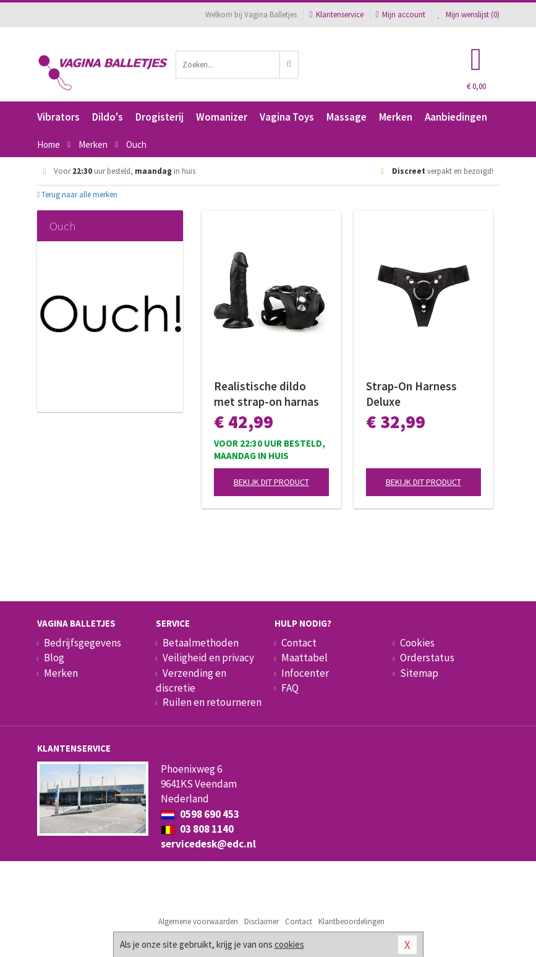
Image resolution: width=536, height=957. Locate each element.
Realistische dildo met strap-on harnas (266, 394)
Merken (395, 117)
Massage (346, 117)
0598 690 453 (200, 814)
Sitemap (419, 673)
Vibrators (58, 117)
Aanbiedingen (456, 117)
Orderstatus (427, 657)
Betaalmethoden (201, 643)
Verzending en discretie (191, 680)
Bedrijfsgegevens (82, 643)
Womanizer (221, 117)
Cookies (417, 643)
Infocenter (305, 673)
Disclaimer (261, 921)
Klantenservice (336, 14)
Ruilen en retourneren (212, 702)
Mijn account (400, 14)
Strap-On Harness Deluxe (411, 394)
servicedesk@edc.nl (208, 844)
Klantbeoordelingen (351, 921)
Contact (299, 643)
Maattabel (304, 657)
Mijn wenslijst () (469, 14)
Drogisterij (159, 117)
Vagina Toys (287, 117)
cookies (289, 944)
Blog (54, 657)
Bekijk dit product (271, 481)
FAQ (290, 688)
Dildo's (107, 117)
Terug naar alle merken (77, 194)
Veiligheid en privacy (208, 657)
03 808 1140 (197, 829)
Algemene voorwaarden (198, 921)
